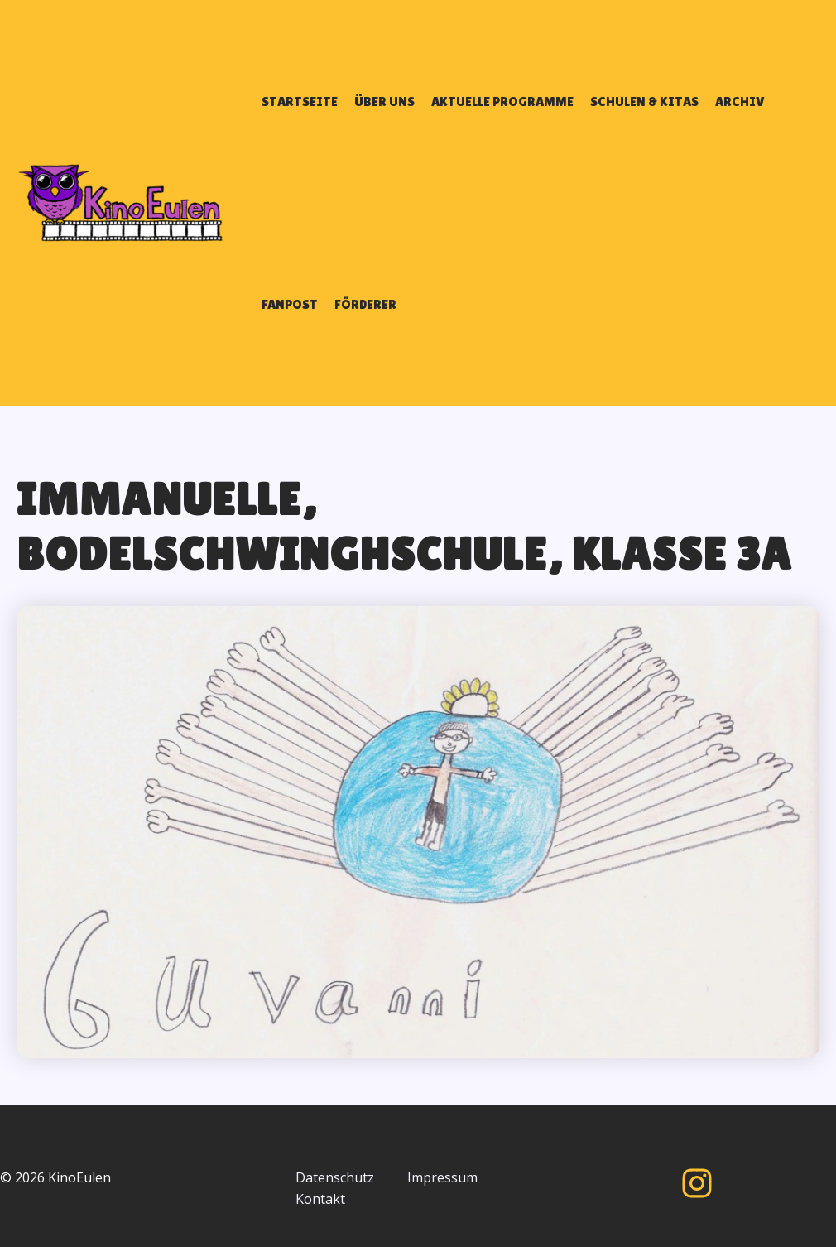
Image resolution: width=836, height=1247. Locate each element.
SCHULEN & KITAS (644, 101)
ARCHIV (740, 101)
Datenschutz (334, 1177)
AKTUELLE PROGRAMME (502, 101)
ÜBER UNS (384, 101)
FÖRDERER (365, 304)
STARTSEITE (300, 101)
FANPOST (290, 304)
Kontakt (320, 1199)
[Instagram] (696, 1183)
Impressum (442, 1177)
